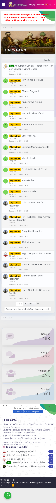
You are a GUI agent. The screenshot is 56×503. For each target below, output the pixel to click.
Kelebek (12, 71)
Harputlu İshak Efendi (33, 113)
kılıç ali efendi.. (29, 158)
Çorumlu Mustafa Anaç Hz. (35, 146)
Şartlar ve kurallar (20, 482)
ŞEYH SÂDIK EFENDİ (32, 80)
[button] (4, 4)
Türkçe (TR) (7, 480)
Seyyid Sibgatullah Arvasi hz (36, 253)
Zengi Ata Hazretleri (32, 231)
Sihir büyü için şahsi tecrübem (19, 455)
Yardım (48, 482)
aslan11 (43, 393)
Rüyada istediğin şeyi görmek (19, 451)
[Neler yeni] (50, 4)
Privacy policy (36, 482)
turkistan (12, 208)
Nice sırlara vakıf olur (15, 459)
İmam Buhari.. (29, 180)
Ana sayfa (5, 485)
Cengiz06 (12, 83)
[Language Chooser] (46, 4)
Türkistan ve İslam (31, 242)
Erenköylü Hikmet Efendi (34, 169)
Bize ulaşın (5, 482)
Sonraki (29, 304)
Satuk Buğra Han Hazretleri (36, 264)
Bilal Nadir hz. (29, 135)
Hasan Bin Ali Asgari (32, 124)
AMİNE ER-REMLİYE (32, 102)
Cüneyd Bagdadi (30, 91)
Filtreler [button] (47, 60)
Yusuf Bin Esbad (30, 191)
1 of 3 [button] (19, 304)
